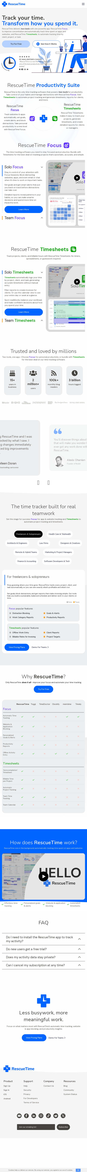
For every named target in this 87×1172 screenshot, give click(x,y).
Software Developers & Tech (57, 561)
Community (69, 1090)
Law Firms (43, 543)
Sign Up (7, 1086)
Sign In (6, 1090)
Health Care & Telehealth (60, 534)
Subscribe (63, 1127)
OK (78, 1170)
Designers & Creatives (70, 543)
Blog (65, 1086)
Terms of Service (31, 1102)
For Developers (31, 1098)
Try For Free (16, 44)
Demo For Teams (40, 647)
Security (27, 1090)
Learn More (24, 209)
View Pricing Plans (17, 647)
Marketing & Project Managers (58, 552)
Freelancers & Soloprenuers (28, 534)
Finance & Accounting (26, 561)
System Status (70, 1094)
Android (7, 1098)
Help (26, 1086)
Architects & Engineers (17, 543)
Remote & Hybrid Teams (26, 552)
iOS (5, 1094)
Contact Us (49, 1086)
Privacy (27, 1094)
